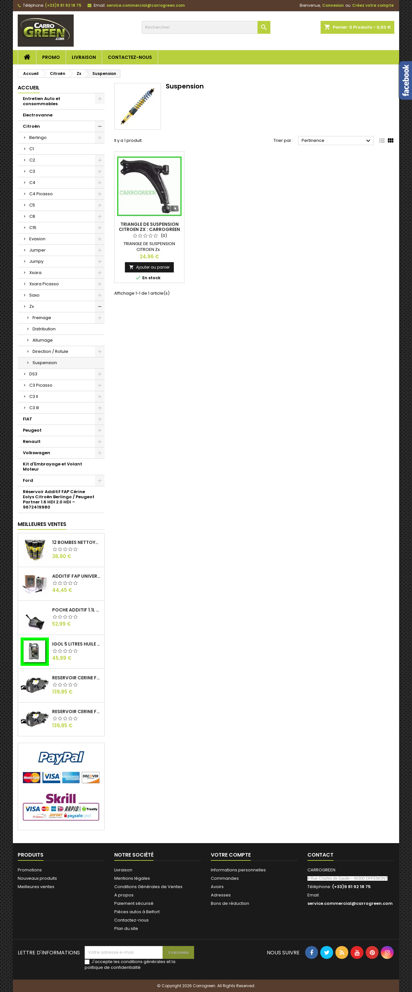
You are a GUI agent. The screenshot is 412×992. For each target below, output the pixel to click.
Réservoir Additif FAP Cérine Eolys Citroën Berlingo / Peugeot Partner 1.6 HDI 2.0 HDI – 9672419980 (58, 499)
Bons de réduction (230, 903)
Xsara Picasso (44, 284)
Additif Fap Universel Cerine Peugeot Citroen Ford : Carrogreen (77, 576)
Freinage (42, 318)
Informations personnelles (238, 870)
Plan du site (126, 928)
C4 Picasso (41, 194)
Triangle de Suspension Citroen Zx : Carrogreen (149, 227)
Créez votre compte (373, 5)
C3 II (33, 396)
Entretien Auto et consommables (41, 101)
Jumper (37, 250)
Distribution (44, 329)
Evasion (37, 239)
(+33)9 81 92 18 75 (63, 5)
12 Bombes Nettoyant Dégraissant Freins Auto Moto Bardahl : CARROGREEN (77, 542)
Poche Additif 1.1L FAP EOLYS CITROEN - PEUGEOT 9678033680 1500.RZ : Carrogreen (77, 609)
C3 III (34, 408)
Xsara (35, 273)
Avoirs (217, 887)
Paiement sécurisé (134, 903)
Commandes (225, 878)
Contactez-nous (130, 57)
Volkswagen (36, 453)
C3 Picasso (40, 385)
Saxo (34, 295)
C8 (32, 216)
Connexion (333, 5)
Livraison (84, 57)
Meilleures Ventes (42, 524)
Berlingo (38, 137)
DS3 (33, 374)
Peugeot (32, 430)
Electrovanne (37, 115)
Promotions (30, 870)
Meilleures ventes (36, 887)
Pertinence (337, 141)
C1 (31, 149)
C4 (32, 182)
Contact (320, 855)
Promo (51, 57)
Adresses (221, 895)
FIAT (27, 419)
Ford (28, 480)
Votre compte (231, 855)
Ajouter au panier (149, 267)
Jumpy (36, 261)
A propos (124, 895)
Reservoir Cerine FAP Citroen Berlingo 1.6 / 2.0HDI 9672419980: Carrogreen (77, 677)
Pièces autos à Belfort (137, 912)
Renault (32, 441)
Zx (31, 306)
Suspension (45, 363)
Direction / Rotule (50, 351)
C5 (32, 205)
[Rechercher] (206, 27)
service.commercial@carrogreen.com (146, 5)
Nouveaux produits (37, 878)
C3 (32, 171)
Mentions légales (132, 878)
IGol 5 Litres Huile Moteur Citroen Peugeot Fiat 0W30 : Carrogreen (77, 644)
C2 (32, 160)
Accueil (29, 87)
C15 (32, 228)
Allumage (43, 340)
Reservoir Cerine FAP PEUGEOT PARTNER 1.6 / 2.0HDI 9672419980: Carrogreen (77, 711)
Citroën (31, 126)
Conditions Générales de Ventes (148, 887)
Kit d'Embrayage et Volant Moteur (52, 466)
